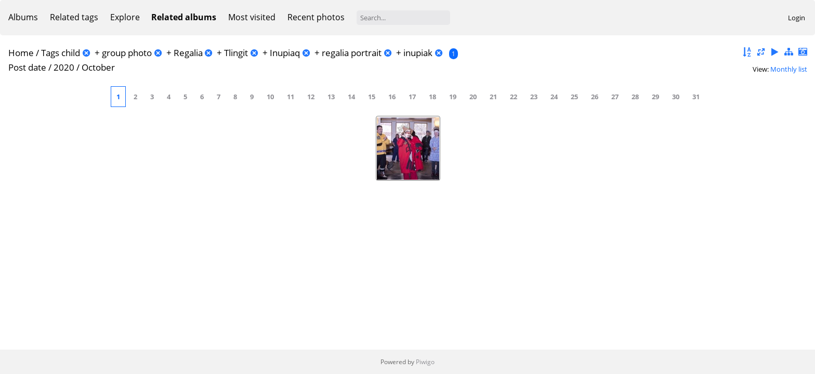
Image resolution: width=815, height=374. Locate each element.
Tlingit (236, 53)
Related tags (74, 17)
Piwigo (425, 361)
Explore (125, 17)
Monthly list (788, 69)
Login (796, 17)
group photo (127, 53)
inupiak (417, 53)
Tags (50, 53)
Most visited (251, 17)
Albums (23, 17)
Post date (27, 67)
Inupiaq (285, 53)
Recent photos (316, 17)
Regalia (188, 53)
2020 (64, 67)
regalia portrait (352, 53)
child (70, 53)
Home (21, 53)
